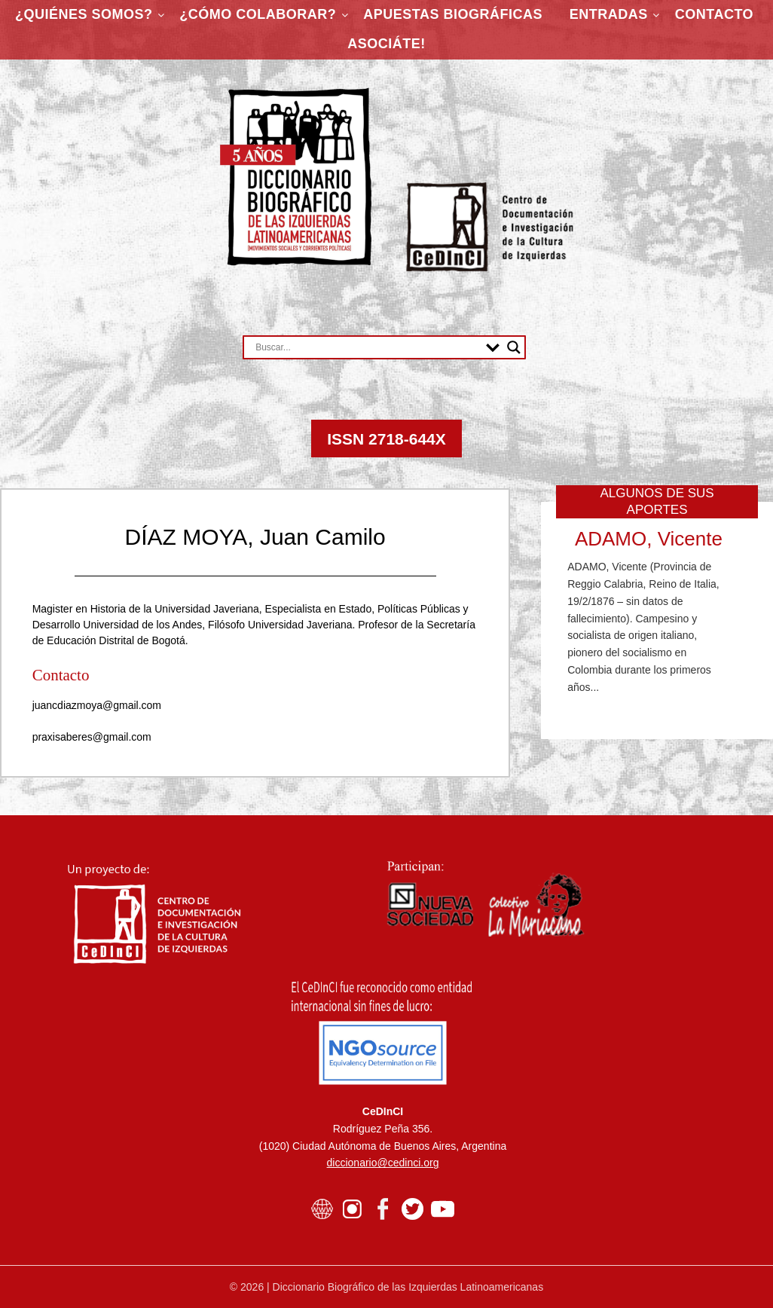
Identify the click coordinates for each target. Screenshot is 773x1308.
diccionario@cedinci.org (383, 1163)
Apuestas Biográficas (452, 14)
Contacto (714, 14)
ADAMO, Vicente (649, 538)
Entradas (609, 14)
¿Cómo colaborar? (257, 14)
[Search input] (366, 347)
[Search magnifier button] (513, 347)
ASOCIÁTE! (386, 43)
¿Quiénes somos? (84, 14)
